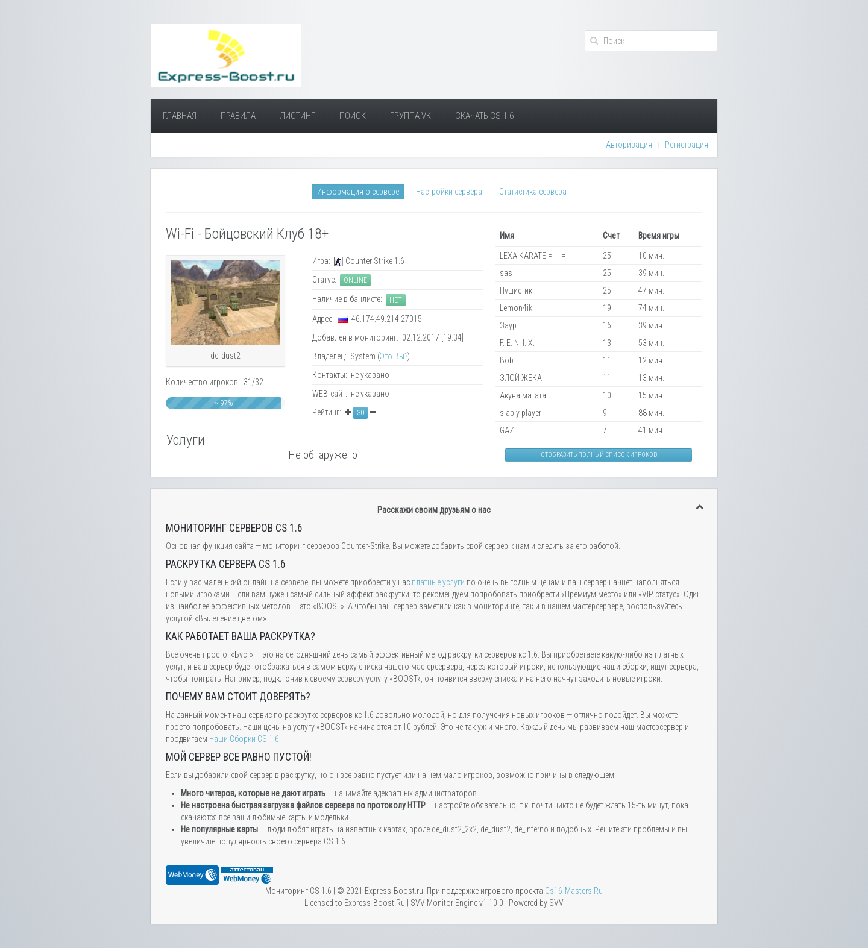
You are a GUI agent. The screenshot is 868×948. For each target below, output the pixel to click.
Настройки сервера (449, 191)
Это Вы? (393, 356)
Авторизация (629, 144)
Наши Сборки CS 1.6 (244, 739)
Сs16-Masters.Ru (574, 891)
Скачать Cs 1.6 (484, 115)
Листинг (297, 115)
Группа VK (410, 115)
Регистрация (686, 144)
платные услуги (438, 582)
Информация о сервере (358, 191)
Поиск (352, 115)
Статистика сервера (533, 191)
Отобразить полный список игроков (599, 455)
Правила (238, 115)
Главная (180, 115)
